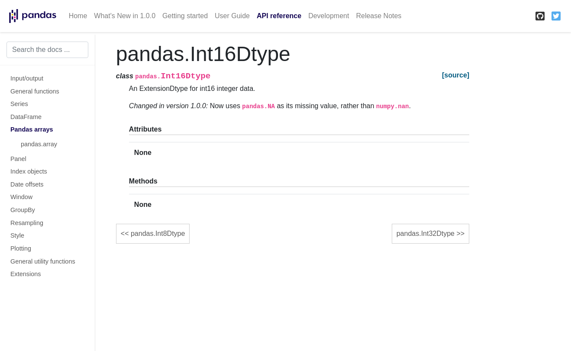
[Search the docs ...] (47, 50)
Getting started (185, 15)
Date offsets (27, 184)
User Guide (232, 15)
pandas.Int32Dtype (426, 233)
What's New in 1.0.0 (124, 15)
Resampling (26, 222)
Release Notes (378, 15)
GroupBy (22, 209)
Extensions (25, 273)
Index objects (28, 171)
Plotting (20, 248)
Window (21, 196)
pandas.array (39, 144)
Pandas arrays (31, 129)
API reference (279, 15)
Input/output (26, 78)
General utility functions (42, 261)
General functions (34, 91)
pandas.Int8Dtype (158, 233)
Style (17, 235)
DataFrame (26, 116)
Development (328, 15)
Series (19, 103)
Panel (18, 158)
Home (78, 15)
